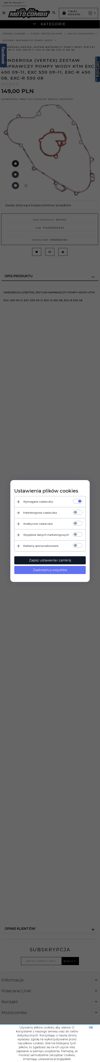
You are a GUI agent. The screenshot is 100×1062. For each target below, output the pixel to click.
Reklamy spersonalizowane (41, 545)
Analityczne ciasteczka (38, 523)
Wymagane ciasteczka (38, 501)
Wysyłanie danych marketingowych (46, 534)
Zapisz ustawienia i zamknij (50, 560)
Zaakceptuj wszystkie (50, 570)
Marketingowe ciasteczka (40, 512)
